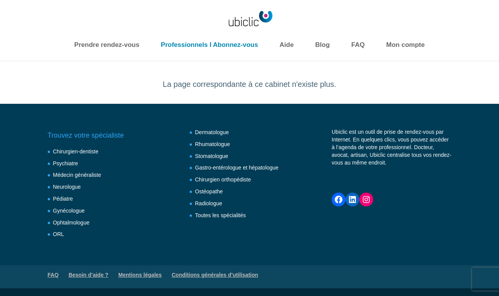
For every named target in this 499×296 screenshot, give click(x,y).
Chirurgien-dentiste (75, 151)
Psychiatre (65, 163)
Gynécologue (69, 211)
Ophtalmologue (71, 223)
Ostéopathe (209, 191)
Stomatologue (211, 156)
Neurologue (67, 187)
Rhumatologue (212, 144)
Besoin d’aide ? (88, 275)
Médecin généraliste (77, 175)
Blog (322, 44)
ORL (58, 234)
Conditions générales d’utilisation (215, 275)
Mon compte (405, 44)
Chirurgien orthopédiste (223, 179)
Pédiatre (63, 199)
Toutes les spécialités (220, 215)
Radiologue (208, 203)
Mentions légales (140, 275)
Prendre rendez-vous (106, 44)
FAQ (358, 44)
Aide (287, 44)
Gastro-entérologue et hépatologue (237, 168)
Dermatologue (212, 132)
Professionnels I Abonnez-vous (209, 44)
